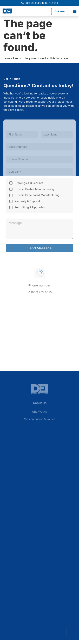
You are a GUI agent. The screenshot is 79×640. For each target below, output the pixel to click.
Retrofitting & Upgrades (30, 207)
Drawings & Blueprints (29, 183)
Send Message (39, 248)
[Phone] (39, 159)
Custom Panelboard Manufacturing (37, 195)
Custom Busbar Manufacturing (34, 189)
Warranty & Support (27, 201)
